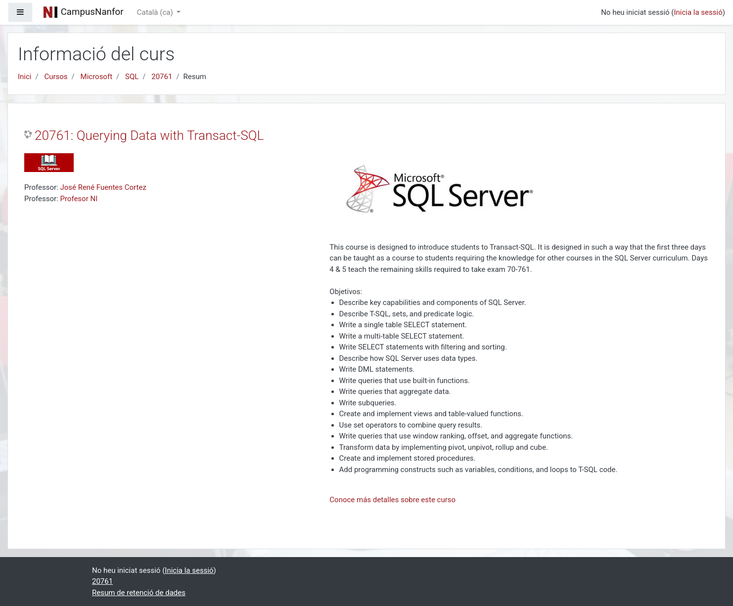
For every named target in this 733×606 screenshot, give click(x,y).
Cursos (55, 76)
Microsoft (97, 76)
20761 (161, 76)
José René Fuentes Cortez (103, 187)
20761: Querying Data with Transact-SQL (149, 135)
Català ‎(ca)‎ (156, 12)
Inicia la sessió (698, 12)
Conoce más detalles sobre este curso (392, 499)
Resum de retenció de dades (138, 592)
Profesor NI (78, 198)
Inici (25, 76)
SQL (131, 76)
